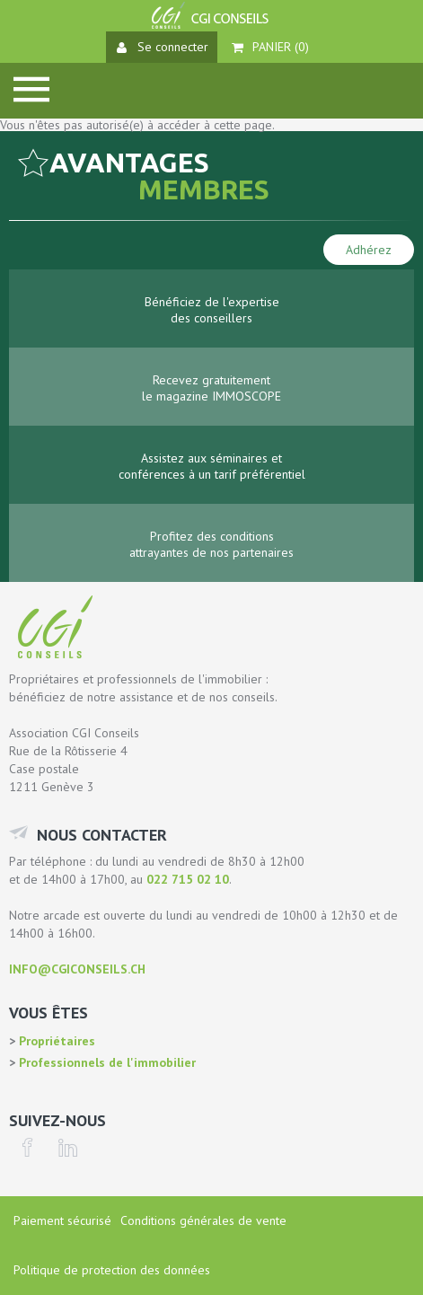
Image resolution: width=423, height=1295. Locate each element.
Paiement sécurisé (62, 1220)
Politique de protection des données (111, 1270)
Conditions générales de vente (203, 1220)
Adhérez (369, 250)
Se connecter (162, 47)
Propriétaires (55, 1041)
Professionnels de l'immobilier (105, 1062)
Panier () (270, 47)
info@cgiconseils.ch (77, 969)
